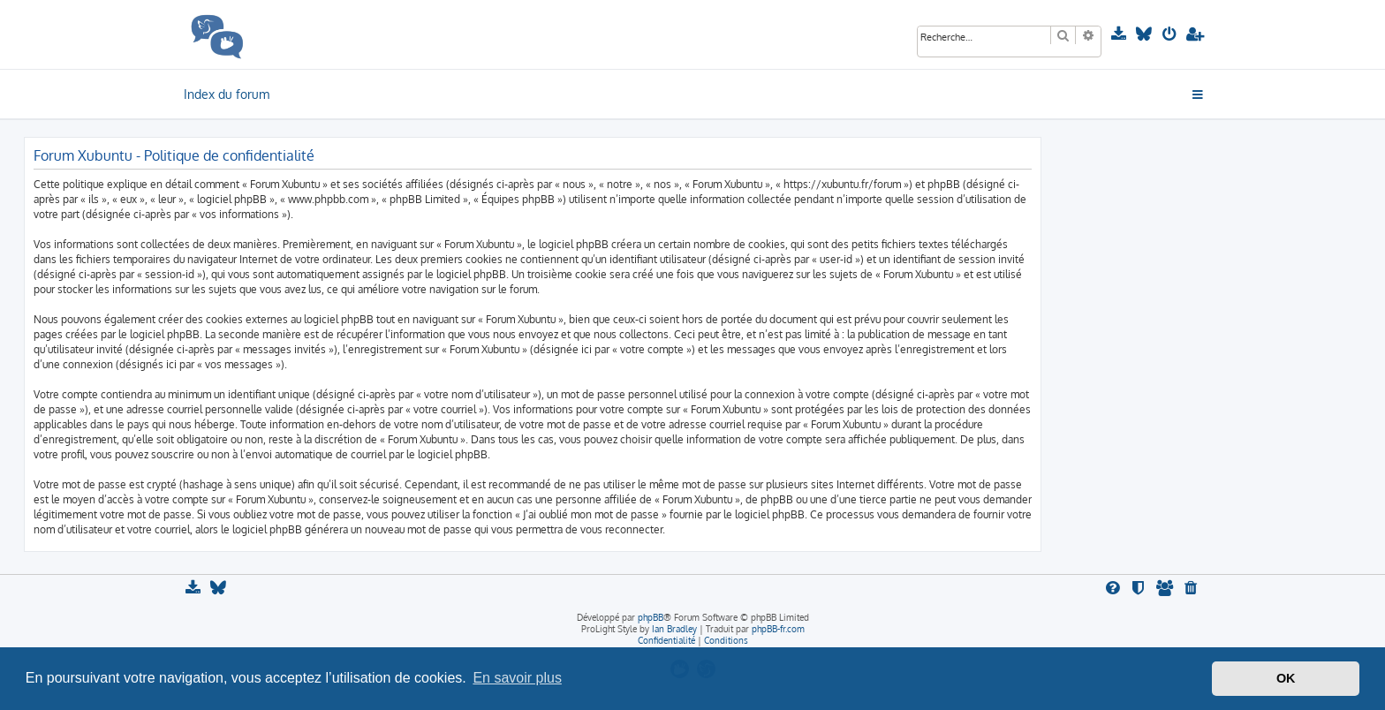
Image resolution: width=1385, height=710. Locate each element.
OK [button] (1286, 678)
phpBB (650, 617)
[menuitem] (1120, 34)
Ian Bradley (674, 628)
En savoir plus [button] (517, 677)
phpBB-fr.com (778, 628)
